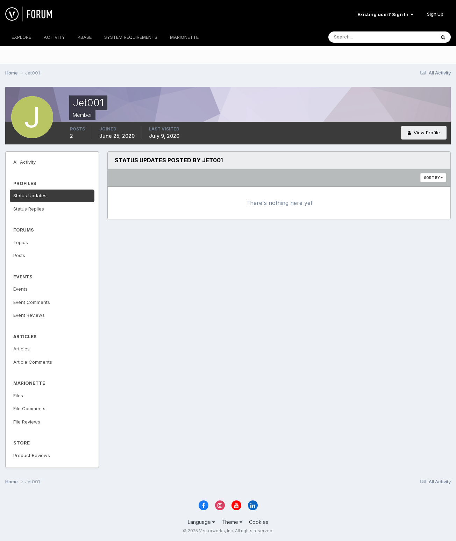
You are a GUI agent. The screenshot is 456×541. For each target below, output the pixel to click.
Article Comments (32, 362)
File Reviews (26, 422)
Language (201, 522)
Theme (232, 522)
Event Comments (31, 302)
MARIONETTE (184, 37)
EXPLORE (21, 37)
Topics (20, 242)
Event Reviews (29, 315)
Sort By (433, 178)
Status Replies (28, 209)
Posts (19, 255)
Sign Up (435, 14)
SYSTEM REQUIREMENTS (130, 37)
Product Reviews (31, 455)
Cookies (258, 522)
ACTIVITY (54, 37)
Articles (21, 348)
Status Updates (30, 195)
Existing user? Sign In (385, 14)
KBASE (85, 37)
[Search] (359, 37)
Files (18, 395)
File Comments (29, 408)
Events (20, 289)
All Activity (24, 162)
